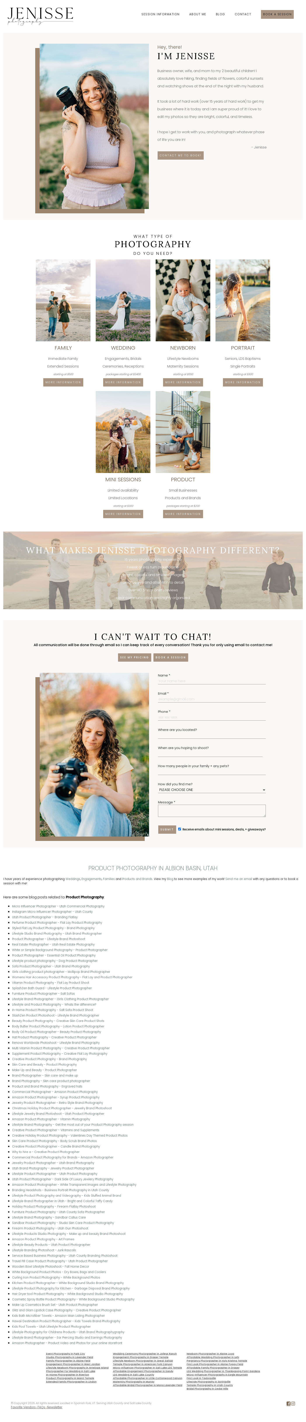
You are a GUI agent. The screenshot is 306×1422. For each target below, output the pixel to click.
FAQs (41, 1407)
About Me (197, 14)
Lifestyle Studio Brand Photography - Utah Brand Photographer (57, 934)
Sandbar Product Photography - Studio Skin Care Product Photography (63, 1223)
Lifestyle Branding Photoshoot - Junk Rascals (44, 1250)
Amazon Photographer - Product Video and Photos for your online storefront (67, 1343)
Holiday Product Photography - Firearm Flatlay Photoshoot (54, 1207)
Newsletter (54, 1407)
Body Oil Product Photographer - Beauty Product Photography (56, 1032)
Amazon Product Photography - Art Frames (43, 1239)
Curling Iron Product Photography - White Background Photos (56, 1277)
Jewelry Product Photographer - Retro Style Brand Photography (57, 1103)
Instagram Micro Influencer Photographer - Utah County (52, 912)
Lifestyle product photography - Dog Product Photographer (55, 961)
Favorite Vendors (23, 1407)
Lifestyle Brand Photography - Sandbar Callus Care (49, 1217)
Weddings (73, 879)
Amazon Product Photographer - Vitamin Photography (51, 1119)
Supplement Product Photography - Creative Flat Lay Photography (59, 1054)
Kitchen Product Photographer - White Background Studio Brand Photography (68, 1283)
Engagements (92, 879)
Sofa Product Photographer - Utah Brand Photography (51, 966)
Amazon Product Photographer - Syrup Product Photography (55, 1097)
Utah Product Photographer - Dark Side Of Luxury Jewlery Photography (62, 1179)
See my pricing (134, 657)
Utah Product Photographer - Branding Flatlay (45, 917)
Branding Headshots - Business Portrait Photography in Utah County (60, 1190)
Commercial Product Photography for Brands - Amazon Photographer (62, 1157)
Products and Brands (137, 879)
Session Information (160, 14)
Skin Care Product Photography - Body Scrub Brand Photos (54, 1141)
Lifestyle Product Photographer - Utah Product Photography (54, 1174)
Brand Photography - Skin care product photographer (51, 1081)
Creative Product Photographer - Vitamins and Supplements (55, 1130)
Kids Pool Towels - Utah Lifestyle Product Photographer (51, 1327)
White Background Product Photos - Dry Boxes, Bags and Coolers (59, 1272)
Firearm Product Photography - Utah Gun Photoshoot (50, 1228)
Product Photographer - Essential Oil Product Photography (54, 955)
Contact (243, 14)
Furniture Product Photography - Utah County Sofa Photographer (58, 1212)
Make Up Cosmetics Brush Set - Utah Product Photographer (55, 1305)
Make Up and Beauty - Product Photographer (44, 1070)
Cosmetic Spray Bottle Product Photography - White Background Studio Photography (73, 1299)
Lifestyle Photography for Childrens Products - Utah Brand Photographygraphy (68, 1332)
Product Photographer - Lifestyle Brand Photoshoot (48, 939)
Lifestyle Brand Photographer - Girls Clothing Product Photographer (60, 999)
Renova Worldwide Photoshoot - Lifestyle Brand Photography (56, 1043)
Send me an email (238, 879)
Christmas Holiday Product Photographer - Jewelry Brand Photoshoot (62, 1108)
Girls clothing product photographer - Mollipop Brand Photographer (61, 972)
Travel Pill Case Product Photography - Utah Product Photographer (60, 1261)
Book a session (277, 14)
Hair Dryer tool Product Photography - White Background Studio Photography (67, 1294)
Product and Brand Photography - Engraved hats (47, 1086)
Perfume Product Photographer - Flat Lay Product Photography (57, 923)
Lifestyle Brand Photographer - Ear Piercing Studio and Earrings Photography (67, 1338)
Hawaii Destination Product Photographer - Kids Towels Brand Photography (66, 1321)
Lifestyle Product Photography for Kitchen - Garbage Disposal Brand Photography (71, 1288)
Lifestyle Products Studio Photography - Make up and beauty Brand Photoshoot (68, 1234)
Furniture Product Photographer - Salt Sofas (43, 994)
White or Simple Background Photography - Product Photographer (60, 950)
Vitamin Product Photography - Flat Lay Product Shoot (50, 983)
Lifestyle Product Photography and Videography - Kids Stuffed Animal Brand (66, 1196)
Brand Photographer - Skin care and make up (45, 1075)
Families (109, 879)
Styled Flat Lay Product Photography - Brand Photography (53, 928)
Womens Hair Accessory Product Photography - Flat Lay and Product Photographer (72, 977)
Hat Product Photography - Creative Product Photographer (54, 1037)
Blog (220, 14)
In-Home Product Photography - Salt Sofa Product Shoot (52, 1010)
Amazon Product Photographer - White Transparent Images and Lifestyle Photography (74, 1185)
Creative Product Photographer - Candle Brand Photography (56, 1146)
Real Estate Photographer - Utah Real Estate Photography (53, 944)
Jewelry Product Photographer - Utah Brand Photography (53, 1163)
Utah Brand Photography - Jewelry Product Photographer (53, 1168)
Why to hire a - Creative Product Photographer (46, 1152)
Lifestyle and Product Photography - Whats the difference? (54, 1005)
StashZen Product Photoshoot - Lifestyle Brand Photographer (55, 1015)
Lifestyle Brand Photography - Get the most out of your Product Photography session (73, 1125)
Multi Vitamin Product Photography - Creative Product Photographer (61, 1048)
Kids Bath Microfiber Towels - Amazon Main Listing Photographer (58, 1316)
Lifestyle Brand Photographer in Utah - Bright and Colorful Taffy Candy (62, 1201)
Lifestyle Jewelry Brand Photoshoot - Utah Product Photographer (58, 1114)
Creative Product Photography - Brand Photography (49, 1059)
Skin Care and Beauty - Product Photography (44, 1065)
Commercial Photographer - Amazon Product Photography (55, 1092)
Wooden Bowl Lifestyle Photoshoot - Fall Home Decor (50, 1267)
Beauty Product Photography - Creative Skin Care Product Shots (58, 1021)
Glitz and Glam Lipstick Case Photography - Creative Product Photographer (66, 1310)
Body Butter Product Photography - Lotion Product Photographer (58, 1026)
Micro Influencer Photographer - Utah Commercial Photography (58, 906)
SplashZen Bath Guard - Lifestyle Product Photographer (52, 988)
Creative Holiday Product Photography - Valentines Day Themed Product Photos (70, 1136)
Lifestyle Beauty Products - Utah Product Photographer (51, 1245)
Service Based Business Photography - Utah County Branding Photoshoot (64, 1256)
